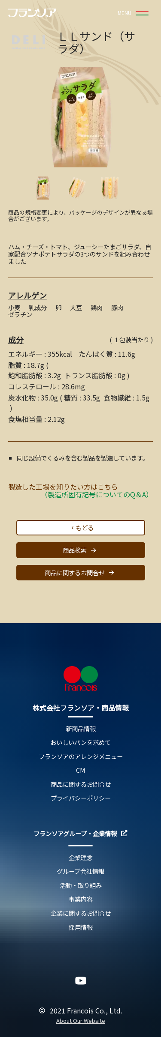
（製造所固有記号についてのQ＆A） (97, 494)
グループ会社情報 (80, 871)
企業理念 (81, 857)
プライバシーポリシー (81, 798)
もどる (82, 527)
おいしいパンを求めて (80, 742)
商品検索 (81, 550)
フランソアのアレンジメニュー (81, 756)
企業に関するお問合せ (81, 913)
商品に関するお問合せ (81, 572)
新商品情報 (81, 728)
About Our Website (80, 1021)
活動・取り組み (81, 885)
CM (80, 770)
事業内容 (81, 899)
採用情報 (81, 927)
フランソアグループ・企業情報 (80, 833)
